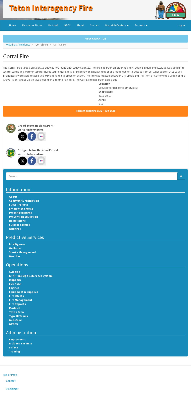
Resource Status (32, 25)
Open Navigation (95, 38)
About (80, 25)
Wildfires (15, 228)
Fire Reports (17, 304)
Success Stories (19, 224)
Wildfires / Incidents (18, 44)
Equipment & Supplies (23, 292)
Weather (14, 256)
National (53, 25)
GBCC (67, 25)
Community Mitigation (24, 200)
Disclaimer (12, 389)
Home (12, 25)
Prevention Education (23, 216)
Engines (14, 288)
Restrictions (17, 220)
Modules (14, 308)
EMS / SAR (15, 284)
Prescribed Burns (20, 212)
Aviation (14, 272)
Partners (141, 25)
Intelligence (17, 244)
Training (14, 351)
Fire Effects (16, 296)
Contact (94, 25)
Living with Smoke (21, 208)
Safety (13, 347)
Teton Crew (16, 312)
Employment (17, 339)
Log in (181, 25)
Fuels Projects (18, 204)
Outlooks (15, 248)
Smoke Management (22, 252)
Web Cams (15, 320)
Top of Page (10, 375)
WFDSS (13, 324)
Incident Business (20, 343)
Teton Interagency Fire (51, 7)
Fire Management (20, 300)
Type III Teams (18, 316)
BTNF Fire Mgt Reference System (31, 276)
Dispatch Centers (117, 25)
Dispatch (15, 280)
